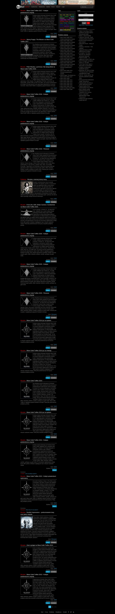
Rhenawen (23, 509)
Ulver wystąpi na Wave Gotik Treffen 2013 (40, 545)
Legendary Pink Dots (67, 20)
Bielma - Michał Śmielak (85, 35)
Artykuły (27, 6)
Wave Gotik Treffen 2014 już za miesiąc (39, 350)
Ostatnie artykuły (82, 28)
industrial (67, 30)
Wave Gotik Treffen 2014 (34, 380)
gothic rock (64, 28)
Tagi (59, 10)
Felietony (23, 179)
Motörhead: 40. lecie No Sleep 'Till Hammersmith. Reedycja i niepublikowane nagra (86, 72)
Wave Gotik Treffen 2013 (66, 81)
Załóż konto (81, 25)
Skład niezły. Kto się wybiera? (32, 509)
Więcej (58, 6)
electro (66, 26)
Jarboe (72, 28)
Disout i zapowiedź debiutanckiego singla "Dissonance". (84, 95)
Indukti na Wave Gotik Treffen (67, 87)
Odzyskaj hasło (89, 25)
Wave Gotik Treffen (65, 78)
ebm (61, 30)
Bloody (72, 16)
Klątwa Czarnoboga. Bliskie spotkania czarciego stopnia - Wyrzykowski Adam (86, 32)
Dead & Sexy (64, 24)
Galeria (48, 6)
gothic (72, 26)
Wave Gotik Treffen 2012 (66, 83)
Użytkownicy (34, 6)
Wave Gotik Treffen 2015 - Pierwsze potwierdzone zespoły (66, 72)
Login (63, 6)
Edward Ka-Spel (67, 18)
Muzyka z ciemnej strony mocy (37, 179)
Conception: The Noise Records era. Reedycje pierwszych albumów (84, 54)
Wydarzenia (42, 6)
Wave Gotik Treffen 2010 (66, 86)
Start (42, 612)
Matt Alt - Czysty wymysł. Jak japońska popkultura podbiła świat (86, 76)
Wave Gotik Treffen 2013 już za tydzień (39, 412)
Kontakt (65, 612)
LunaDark (23, 473)
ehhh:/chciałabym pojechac (31, 473)
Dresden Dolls (64, 21)
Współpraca (58, 612)
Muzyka (23, 10)
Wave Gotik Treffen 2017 (66, 14)
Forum (53, 6)
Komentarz (53, 36)
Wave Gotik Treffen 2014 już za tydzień (39, 320)
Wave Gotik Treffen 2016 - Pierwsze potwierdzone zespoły (66, 67)
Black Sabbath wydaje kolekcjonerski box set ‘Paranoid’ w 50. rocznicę (85, 91)
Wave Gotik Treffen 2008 (66, 89)
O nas (46, 612)
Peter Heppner (69, 23)
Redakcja (51, 612)
